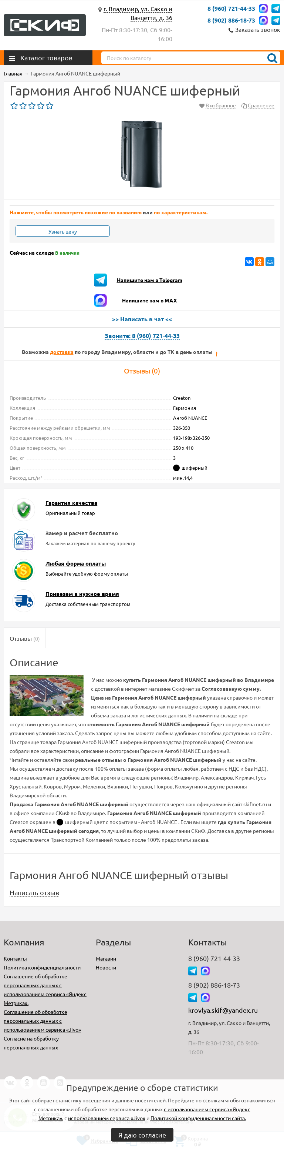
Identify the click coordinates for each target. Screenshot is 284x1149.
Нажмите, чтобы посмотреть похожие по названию (76, 212)
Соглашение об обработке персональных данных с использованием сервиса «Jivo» (42, 1020)
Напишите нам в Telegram (149, 280)
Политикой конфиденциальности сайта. (198, 1118)
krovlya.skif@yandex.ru (223, 1010)
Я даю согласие (142, 1135)
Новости (106, 967)
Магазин (106, 958)
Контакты (15, 958)
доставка (62, 351)
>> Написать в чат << (142, 319)
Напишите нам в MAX (149, 300)
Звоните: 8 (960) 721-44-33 (142, 335)
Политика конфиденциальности (42, 967)
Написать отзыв (34, 892)
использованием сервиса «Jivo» (106, 1118)
